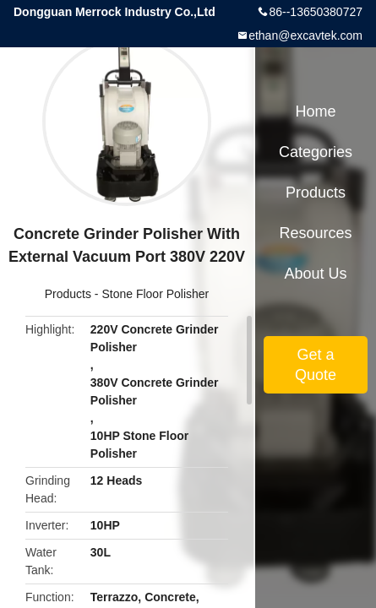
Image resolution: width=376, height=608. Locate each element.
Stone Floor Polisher (155, 294)
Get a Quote (315, 364)
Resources (315, 233)
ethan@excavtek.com (305, 35)
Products (68, 294)
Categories (315, 152)
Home (315, 111)
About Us (315, 273)
